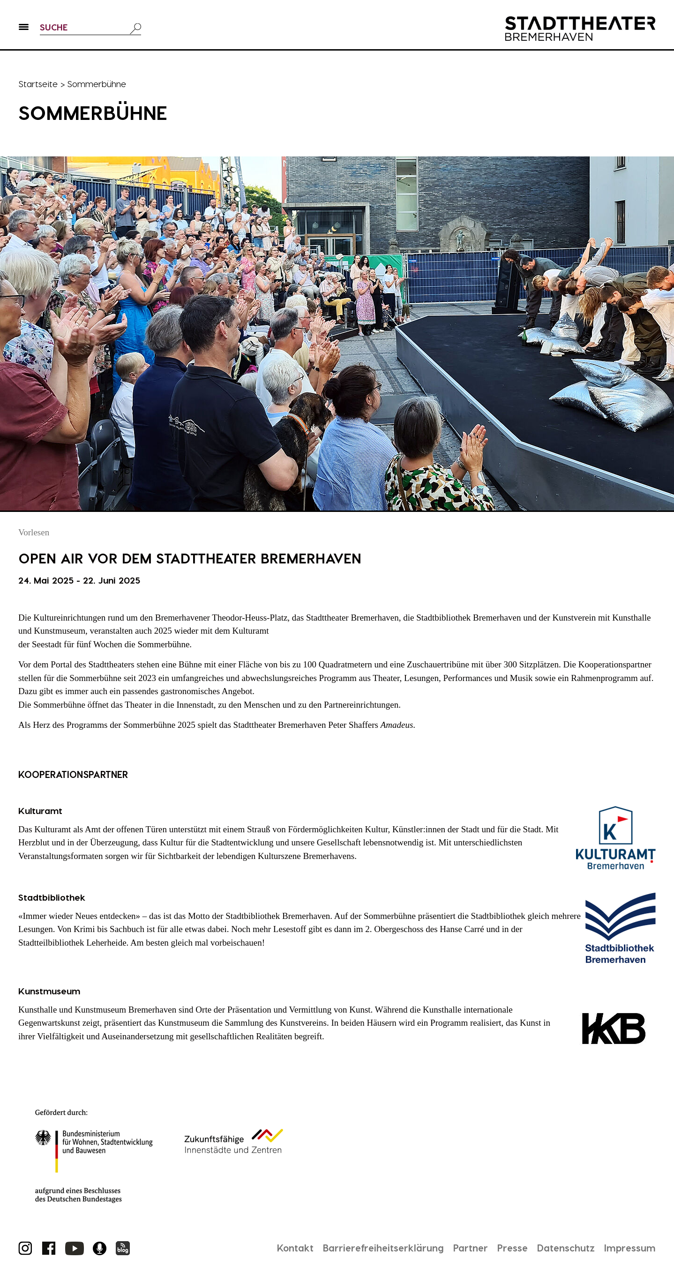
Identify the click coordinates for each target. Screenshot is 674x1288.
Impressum (630, 1247)
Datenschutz (566, 1247)
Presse (512, 1247)
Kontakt (295, 1247)
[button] (23, 29)
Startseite (38, 83)
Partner (470, 1247)
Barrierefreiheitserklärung (383, 1247)
